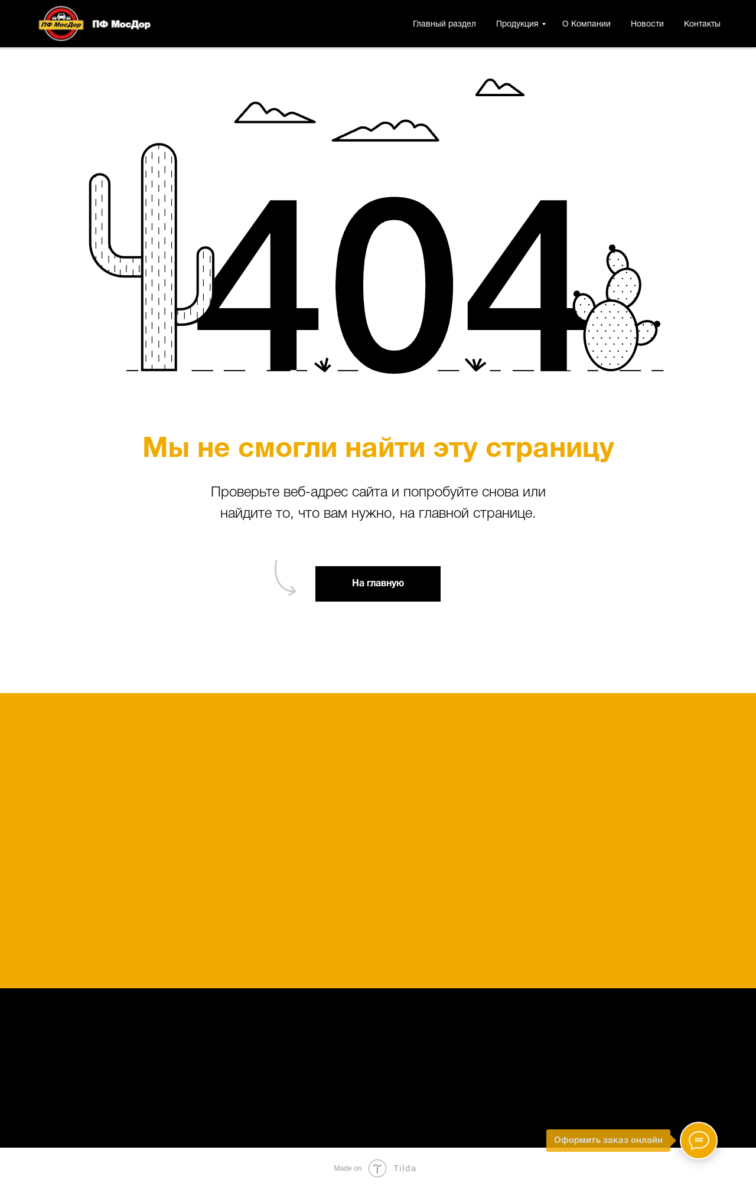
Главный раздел (444, 24)
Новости (647, 24)
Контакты (702, 24)
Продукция (517, 24)
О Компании (586, 24)
